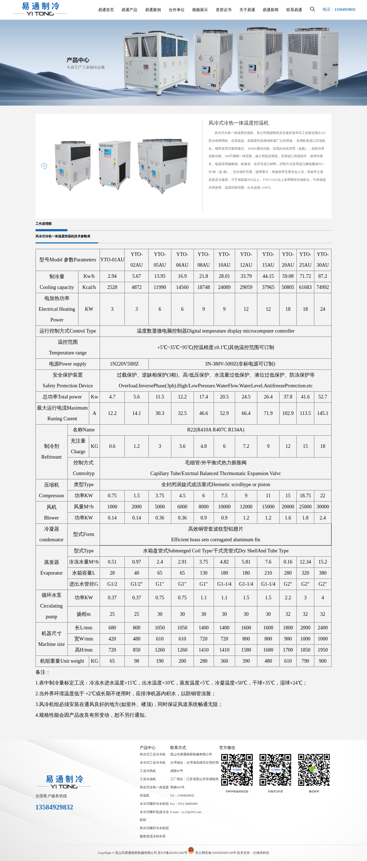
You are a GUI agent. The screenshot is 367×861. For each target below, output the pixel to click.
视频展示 (200, 10)
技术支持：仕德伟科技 (253, 853)
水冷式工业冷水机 (153, 762)
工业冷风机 (148, 771)
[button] (44, 166)
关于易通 (247, 10)
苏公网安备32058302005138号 (212, 853)
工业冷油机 (148, 779)
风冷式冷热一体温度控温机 (154, 791)
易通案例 (153, 10)
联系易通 (294, 10)
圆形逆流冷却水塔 (153, 836)
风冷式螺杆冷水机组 (154, 828)
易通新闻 (270, 10)
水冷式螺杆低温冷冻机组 (154, 816)
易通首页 (106, 10)
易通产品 (129, 10)
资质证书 (224, 10)
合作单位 (177, 10)
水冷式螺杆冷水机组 (154, 804)
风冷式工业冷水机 (153, 754)
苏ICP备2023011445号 (172, 853)
